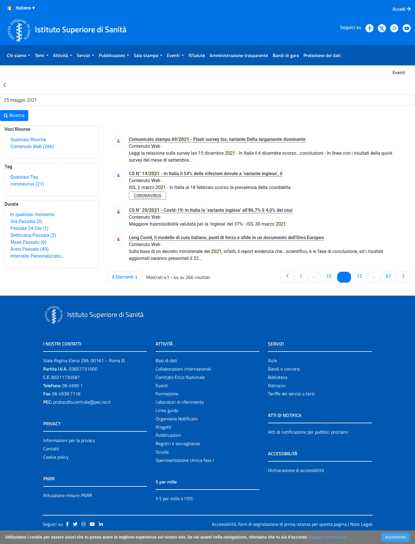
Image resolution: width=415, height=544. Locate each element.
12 (361, 276)
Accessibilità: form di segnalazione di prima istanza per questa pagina (279, 524)
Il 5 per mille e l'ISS (174, 498)
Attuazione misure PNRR (67, 495)
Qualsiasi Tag (24, 177)
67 (390, 276)
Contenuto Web (32, 146)
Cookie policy (56, 457)
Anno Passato (29, 249)
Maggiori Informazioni (327, 537)
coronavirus (27, 184)
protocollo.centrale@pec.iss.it (82, 401)
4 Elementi (127, 277)
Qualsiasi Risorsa (28, 139)
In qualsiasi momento (32, 214)
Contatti (51, 448)
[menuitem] (19, 55)
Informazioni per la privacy (69, 440)
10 (331, 276)
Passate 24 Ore (29, 228)
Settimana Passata (33, 235)
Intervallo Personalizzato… (37, 256)
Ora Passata (26, 221)
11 (346, 276)
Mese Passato (28, 242)
